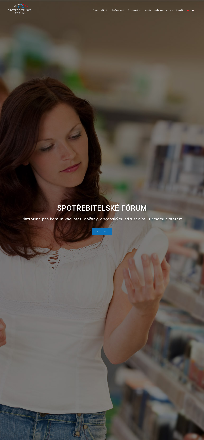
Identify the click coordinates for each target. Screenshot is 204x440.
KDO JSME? (102, 231)
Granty (148, 10)
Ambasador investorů (163, 10)
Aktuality (104, 10)
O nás (95, 10)
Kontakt (179, 10)
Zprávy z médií (118, 10)
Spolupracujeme (135, 10)
